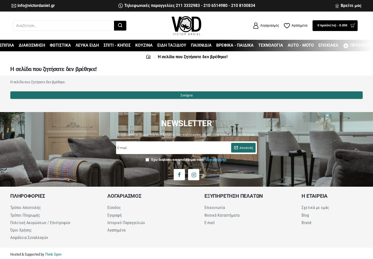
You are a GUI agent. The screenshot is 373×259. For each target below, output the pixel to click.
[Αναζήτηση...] (120, 26)
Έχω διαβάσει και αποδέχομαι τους (187, 162)
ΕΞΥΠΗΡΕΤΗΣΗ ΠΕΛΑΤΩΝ (233, 198)
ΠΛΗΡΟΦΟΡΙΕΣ (27, 198)
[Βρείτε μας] (348, 6)
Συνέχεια (186, 97)
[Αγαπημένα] (296, 25)
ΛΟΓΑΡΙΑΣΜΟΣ (124, 198)
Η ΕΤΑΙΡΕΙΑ (314, 198)
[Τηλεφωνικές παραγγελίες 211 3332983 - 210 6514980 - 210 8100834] (186, 6)
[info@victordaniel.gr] (33, 6)
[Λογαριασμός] (266, 25)
